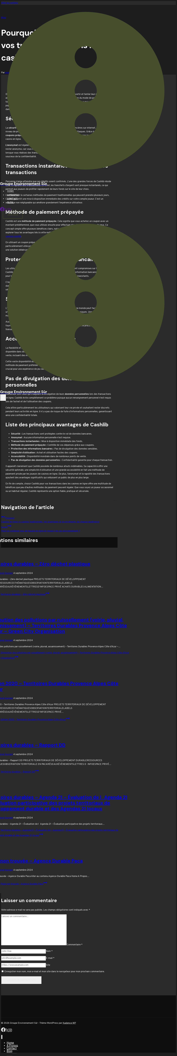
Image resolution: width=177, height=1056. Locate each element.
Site (48, 965)
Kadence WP (69, 1023)
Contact (12, 199)
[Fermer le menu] (2, 1037)
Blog (10, 202)
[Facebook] (2, 210)
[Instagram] (10, 1031)
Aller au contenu (9, 2)
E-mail (50, 958)
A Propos (13, 195)
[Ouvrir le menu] (3, 397)
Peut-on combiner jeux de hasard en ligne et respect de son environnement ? (59, 528)
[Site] (23, 965)
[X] (7, 1031)
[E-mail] (23, 958)
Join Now (12, 214)
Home (10, 191)
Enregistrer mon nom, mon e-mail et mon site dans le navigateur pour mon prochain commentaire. (54, 971)
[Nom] (23, 951)
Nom (49, 951)
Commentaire (74, 944)
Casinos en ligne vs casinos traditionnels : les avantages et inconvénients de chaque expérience (59, 519)
